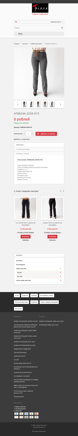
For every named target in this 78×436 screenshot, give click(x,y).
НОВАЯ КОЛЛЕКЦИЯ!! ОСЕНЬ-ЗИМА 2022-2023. (25, 337)
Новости (25, 295)
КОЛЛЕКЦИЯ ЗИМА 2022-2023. (49, 325)
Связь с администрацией (49, 302)
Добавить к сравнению (22, 139)
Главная (16, 44)
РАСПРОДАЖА (20, 264)
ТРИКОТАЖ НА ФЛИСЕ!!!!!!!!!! (23, 373)
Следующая (60, 104)
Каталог (25, 44)
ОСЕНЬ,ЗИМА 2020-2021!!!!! (22, 363)
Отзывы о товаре (22, 154)
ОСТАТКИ (19, 261)
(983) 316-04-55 (19, 407)
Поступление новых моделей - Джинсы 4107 (24, 392)
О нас (17, 295)
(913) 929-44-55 (19, 409)
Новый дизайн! (19, 397)
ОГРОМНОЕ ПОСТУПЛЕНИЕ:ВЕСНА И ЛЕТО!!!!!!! (26, 368)
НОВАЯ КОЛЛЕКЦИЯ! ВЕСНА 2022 (24, 345)
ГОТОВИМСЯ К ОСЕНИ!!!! (22, 376)
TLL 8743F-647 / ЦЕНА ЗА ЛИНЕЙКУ (25, 224)
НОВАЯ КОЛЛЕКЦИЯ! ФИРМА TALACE (26, 321)
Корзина (34, 302)
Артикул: (17, 127)
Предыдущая (17, 104)
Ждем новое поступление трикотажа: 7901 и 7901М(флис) (26, 386)
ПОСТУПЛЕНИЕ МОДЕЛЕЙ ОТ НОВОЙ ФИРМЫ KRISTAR (26, 381)
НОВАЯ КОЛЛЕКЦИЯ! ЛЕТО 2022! (24, 342)
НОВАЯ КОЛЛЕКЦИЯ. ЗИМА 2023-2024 (51, 321)
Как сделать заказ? (46, 295)
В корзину (25, 237)
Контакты (18, 309)
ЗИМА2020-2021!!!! (20, 356)
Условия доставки (23, 149)
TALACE (19, 272)
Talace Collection (40, 9)
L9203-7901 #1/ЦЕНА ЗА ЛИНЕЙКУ (52, 224)
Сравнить (25, 240)
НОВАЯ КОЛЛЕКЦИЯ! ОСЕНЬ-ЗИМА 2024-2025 (25, 331)
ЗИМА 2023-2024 (36, 44)
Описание (20, 145)
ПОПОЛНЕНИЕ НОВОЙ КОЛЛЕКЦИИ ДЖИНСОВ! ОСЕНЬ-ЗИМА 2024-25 (25, 326)
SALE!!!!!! (16, 360)
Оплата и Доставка (21, 302)
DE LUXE (19, 276)
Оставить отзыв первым (25, 232)
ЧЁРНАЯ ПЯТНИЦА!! (20, 352)
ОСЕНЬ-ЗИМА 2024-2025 (23, 280)
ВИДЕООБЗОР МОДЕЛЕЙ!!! (22, 349)
